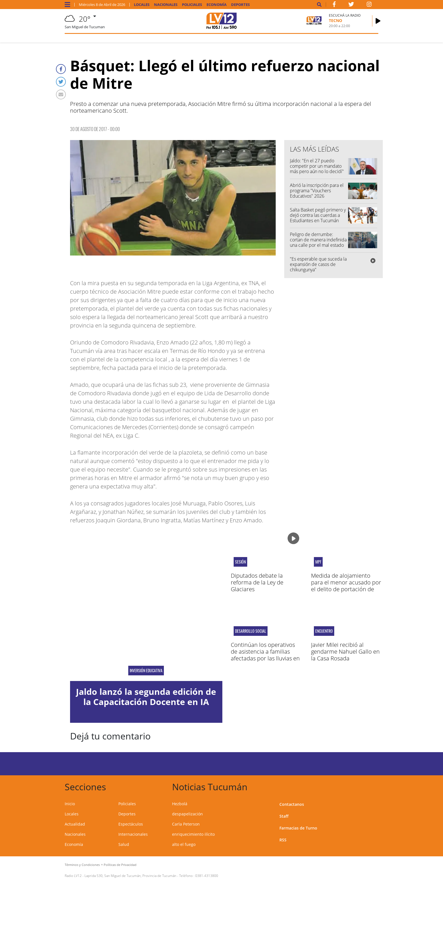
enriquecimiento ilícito (193, 834)
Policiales (192, 4)
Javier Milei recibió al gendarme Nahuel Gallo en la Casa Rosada (345, 651)
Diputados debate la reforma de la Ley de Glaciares (257, 582)
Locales (141, 4)
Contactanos (291, 804)
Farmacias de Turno (298, 828)
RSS (282, 839)
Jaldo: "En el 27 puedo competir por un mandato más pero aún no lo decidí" (317, 166)
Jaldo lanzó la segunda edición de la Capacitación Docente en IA (146, 697)
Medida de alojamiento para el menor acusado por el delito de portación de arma (346, 586)
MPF (318, 562)
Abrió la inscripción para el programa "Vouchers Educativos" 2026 (317, 190)
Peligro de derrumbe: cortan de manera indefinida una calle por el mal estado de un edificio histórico (318, 242)
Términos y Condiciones (82, 865)
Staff (283, 816)
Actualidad (75, 824)
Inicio (70, 803)
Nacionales (165, 4)
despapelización (187, 814)
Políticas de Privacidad (120, 865)
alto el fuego (184, 844)
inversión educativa (146, 671)
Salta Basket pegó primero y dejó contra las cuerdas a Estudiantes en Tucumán (318, 215)
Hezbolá (179, 803)
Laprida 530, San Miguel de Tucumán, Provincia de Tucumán (130, 875)
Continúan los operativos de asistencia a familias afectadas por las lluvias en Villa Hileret (265, 655)
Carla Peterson (186, 824)
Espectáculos (130, 824)
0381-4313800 (206, 875)
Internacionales (133, 834)
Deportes (240, 4)
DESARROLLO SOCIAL (250, 631)
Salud (123, 844)
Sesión (240, 562)
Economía (217, 4)
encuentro (324, 631)
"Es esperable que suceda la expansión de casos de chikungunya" (318, 264)
